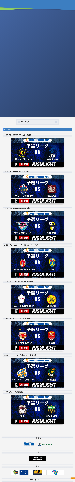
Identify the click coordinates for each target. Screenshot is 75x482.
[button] (56, 122)
